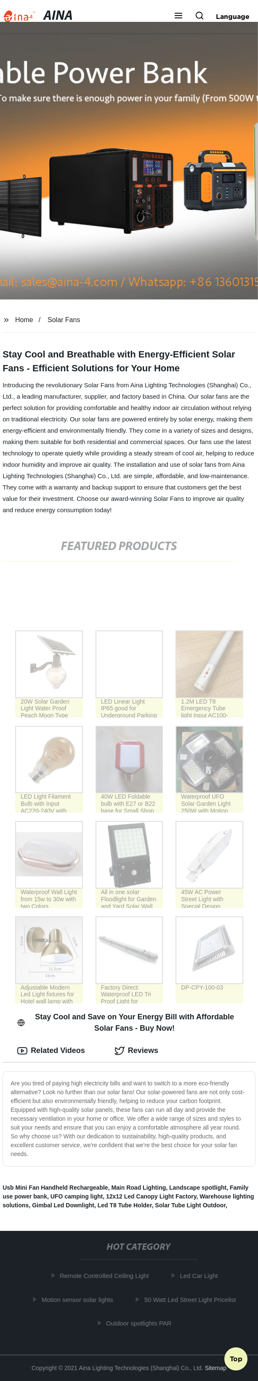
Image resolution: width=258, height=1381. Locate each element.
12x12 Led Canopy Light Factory (151, 1196)
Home (24, 319)
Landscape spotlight (197, 1187)
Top (236, 1358)
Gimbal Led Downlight (63, 1205)
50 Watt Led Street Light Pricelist (191, 1299)
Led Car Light (200, 1275)
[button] (178, 16)
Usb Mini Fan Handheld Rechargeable (55, 1187)
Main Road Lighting (138, 1187)
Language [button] (233, 16)
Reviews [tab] (136, 1051)
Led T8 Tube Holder (125, 1205)
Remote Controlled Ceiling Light (106, 1275)
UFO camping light (77, 1196)
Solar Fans (64, 319)
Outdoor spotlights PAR (140, 1323)
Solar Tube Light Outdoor (190, 1205)
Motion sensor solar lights (78, 1299)
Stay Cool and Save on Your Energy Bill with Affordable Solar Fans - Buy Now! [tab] (125, 1022)
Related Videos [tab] (51, 1051)
